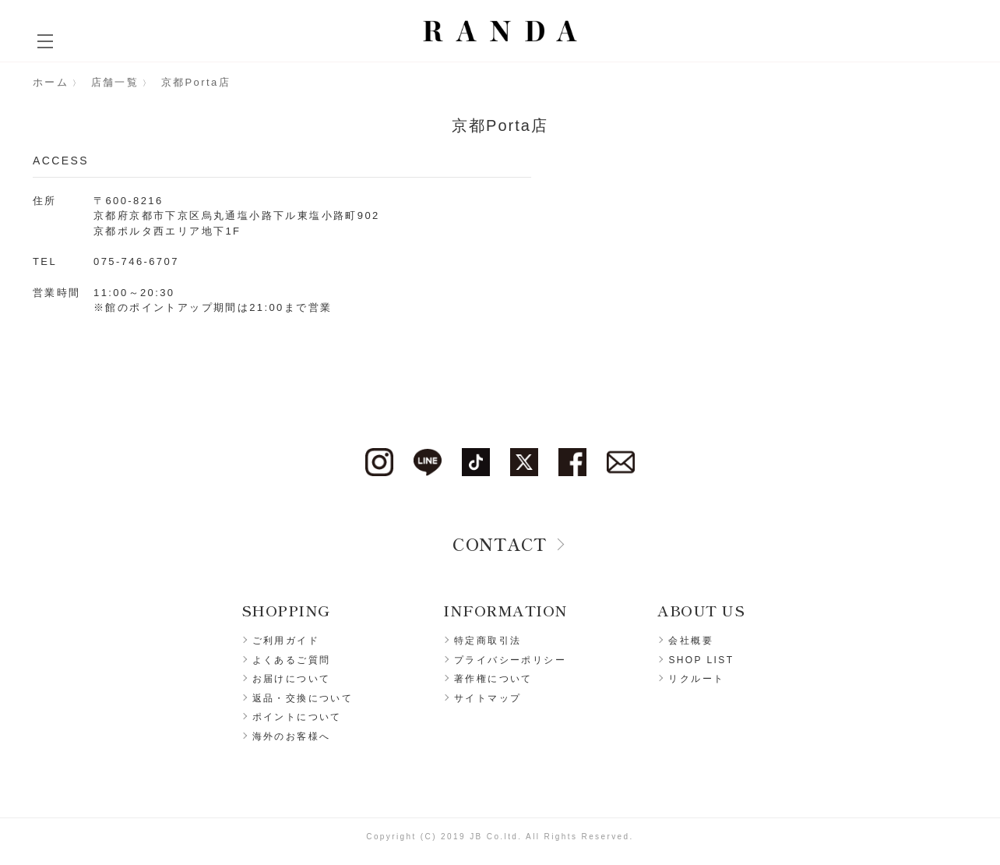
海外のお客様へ (291, 736)
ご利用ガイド (285, 640)
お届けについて (291, 678)
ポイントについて (297, 716)
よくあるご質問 (291, 660)
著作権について (493, 678)
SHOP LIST (701, 660)
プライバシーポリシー (510, 660)
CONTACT (500, 543)
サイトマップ (487, 698)
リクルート (696, 678)
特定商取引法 (487, 640)
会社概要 (690, 640)
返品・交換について (303, 698)
